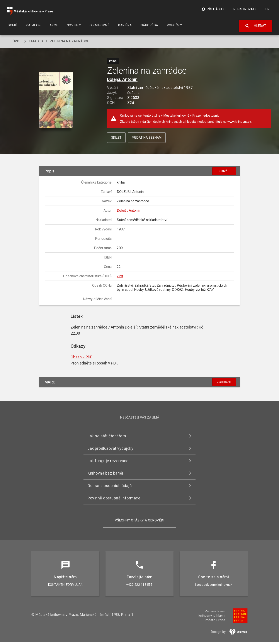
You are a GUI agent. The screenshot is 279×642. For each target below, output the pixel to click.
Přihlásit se (214, 9)
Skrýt (224, 171)
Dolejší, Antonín (122, 79)
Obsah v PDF (81, 357)
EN (267, 9)
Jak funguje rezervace (108, 460)
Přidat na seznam (147, 138)
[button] (56, 100)
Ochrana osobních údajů (109, 485)
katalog (36, 41)
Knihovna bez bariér (105, 473)
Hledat (255, 26)
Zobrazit (224, 382)
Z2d (120, 276)
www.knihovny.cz (239, 122)
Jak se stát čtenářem (106, 436)
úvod (17, 41)
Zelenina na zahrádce (69, 41)
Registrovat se (246, 9)
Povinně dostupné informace (113, 498)
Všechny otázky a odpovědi (139, 520)
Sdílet (116, 138)
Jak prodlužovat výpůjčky (110, 448)
